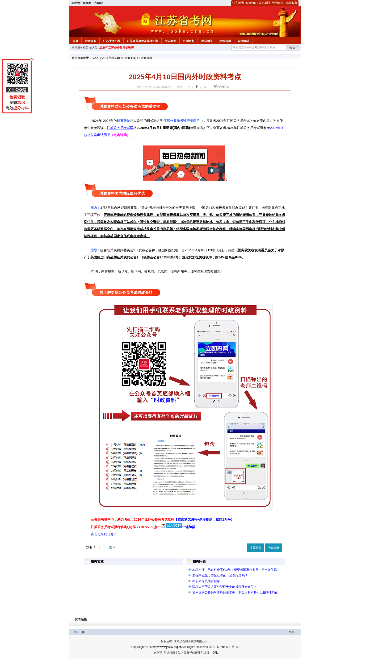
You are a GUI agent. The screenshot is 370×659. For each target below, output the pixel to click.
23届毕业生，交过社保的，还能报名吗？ (220, 575)
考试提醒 (273, 547)
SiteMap (251, 2)
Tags (82, 632)
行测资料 (188, 41)
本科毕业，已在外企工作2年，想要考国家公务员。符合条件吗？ (236, 570)
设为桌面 (264, 2)
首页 (75, 41)
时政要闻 (90, 41)
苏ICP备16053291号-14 (224, 647)
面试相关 (207, 41)
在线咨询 (225, 41)
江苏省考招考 (111, 41)
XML (215, 652)
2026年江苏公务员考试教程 (116, 47)
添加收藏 (291, 2)
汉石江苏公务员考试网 (106, 58)
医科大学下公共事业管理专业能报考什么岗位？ (224, 587)
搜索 (292, 48)
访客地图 (238, 2)
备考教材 (243, 41)
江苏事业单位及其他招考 (142, 41)
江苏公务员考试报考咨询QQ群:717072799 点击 (126, 527)
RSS (76, 632)
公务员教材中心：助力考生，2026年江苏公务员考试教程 (162, 519)
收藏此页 (255, 547)
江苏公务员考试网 (120, 128)
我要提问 (223, 87)
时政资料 (146, 58)
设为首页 (278, 2)
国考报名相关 (79, 47)
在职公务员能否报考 (206, 581)
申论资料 (170, 41)
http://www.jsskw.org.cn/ (167, 647)
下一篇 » (108, 547)
